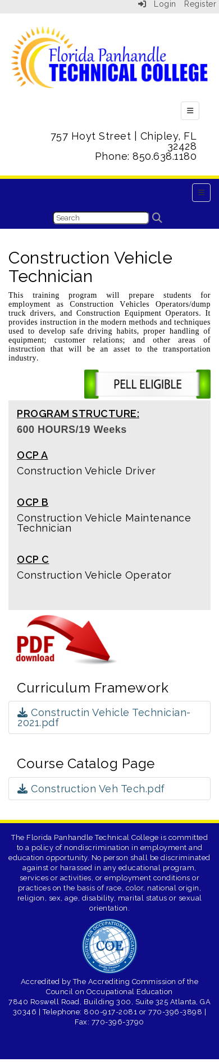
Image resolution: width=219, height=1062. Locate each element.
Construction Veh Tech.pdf (91, 789)
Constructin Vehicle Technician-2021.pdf (104, 717)
